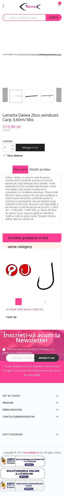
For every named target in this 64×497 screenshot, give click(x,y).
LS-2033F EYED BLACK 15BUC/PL (25, 309)
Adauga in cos (30, 147)
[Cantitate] (7, 147)
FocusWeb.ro (31, 452)
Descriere (20, 169)
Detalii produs (39, 169)
